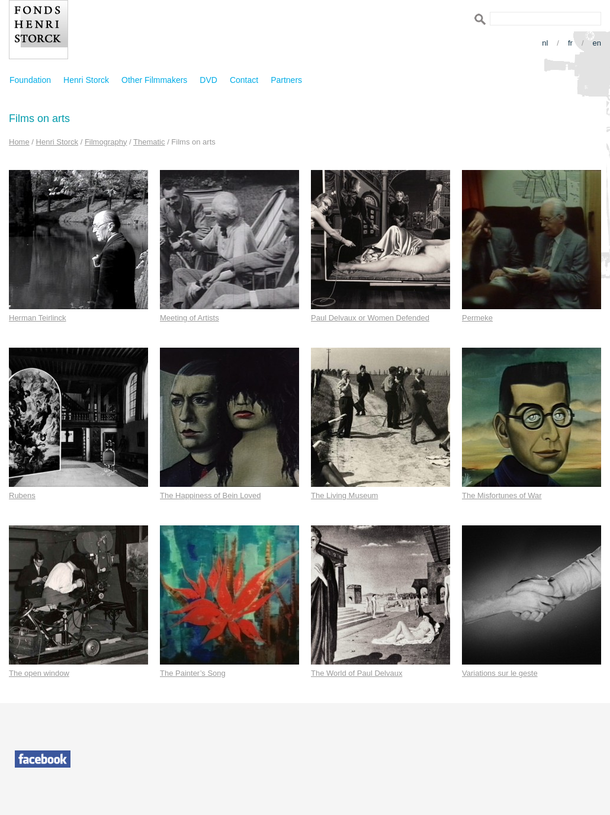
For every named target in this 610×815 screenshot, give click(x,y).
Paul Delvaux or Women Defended (370, 317)
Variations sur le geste (500, 673)
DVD (208, 80)
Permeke (477, 317)
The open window (39, 673)
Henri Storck (86, 80)
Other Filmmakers (154, 80)
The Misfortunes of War (502, 495)
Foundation (30, 80)
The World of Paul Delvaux (356, 673)
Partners (286, 80)
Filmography (106, 141)
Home (19, 141)
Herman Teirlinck (37, 317)
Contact (244, 80)
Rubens (22, 495)
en (597, 42)
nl (545, 42)
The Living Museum (344, 495)
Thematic (149, 141)
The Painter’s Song (193, 673)
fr (570, 42)
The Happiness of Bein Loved (210, 495)
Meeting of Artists (189, 317)
